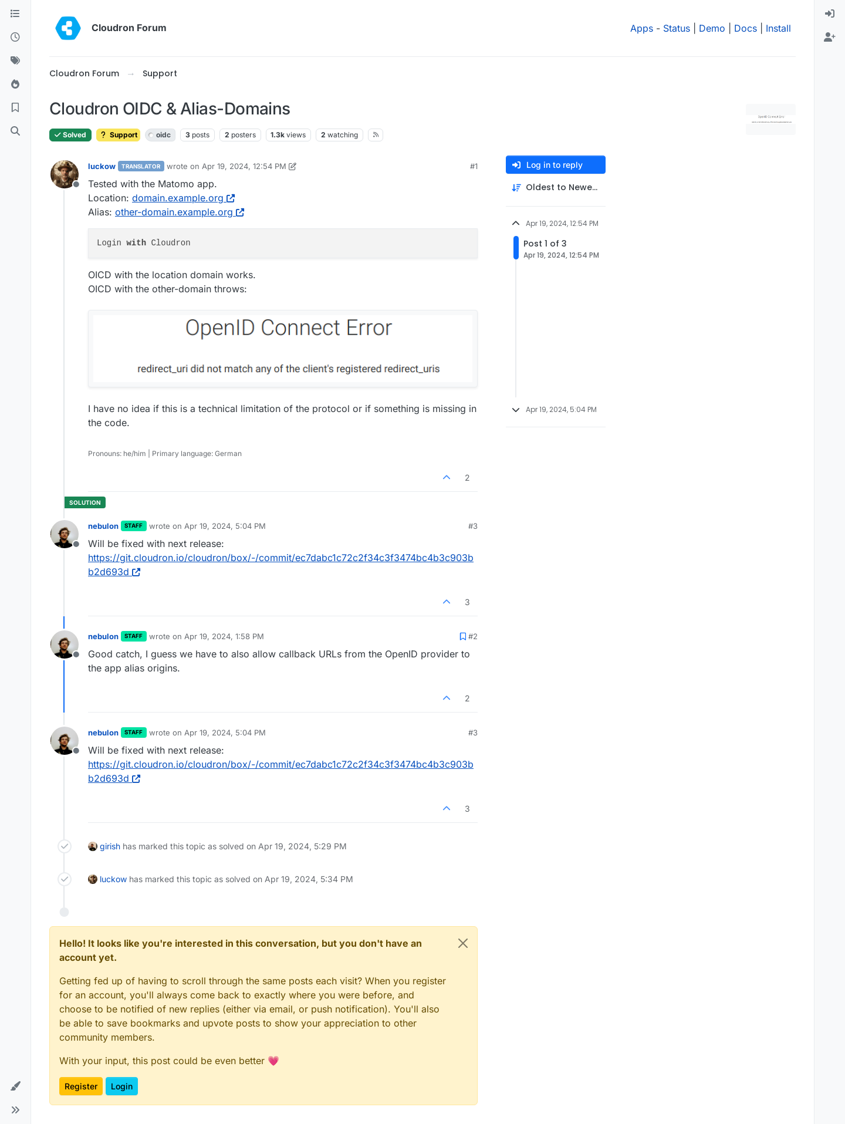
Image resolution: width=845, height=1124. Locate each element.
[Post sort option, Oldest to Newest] (556, 187)
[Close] (463, 943)
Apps (641, 28)
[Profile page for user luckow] (64, 174)
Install (778, 28)
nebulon (103, 526)
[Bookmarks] (15, 108)
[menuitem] (829, 14)
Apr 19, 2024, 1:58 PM (224, 636)
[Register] (829, 37)
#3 (473, 526)
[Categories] (15, 14)
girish (110, 846)
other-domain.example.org (179, 212)
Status (676, 28)
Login (122, 1086)
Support (118, 134)
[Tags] (15, 61)
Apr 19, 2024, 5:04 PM (225, 526)
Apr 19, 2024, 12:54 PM (244, 166)
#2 (473, 636)
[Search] (15, 131)
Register (81, 1086)
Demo (712, 28)
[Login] (829, 14)
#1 (474, 166)
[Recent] (15, 37)
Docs (745, 28)
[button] (15, 1086)
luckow (102, 166)
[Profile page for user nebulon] (64, 534)
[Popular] (15, 84)
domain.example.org (183, 198)
